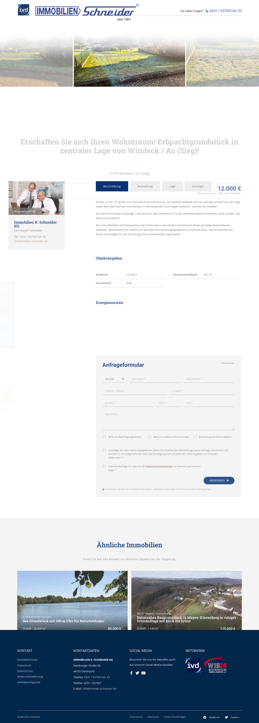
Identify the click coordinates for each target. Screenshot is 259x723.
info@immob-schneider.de (99, 688)
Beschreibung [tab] (112, 186)
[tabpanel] (168, 218)
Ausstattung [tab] (145, 186)
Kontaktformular (27, 659)
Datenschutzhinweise (159, 583)
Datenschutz (25, 671)
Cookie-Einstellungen (175, 716)
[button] (212, 717)
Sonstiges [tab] (198, 186)
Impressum (24, 665)
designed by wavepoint (28, 716)
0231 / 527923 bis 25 (97, 677)
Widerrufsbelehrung (30, 676)
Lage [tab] (172, 186)
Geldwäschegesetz (28, 682)
